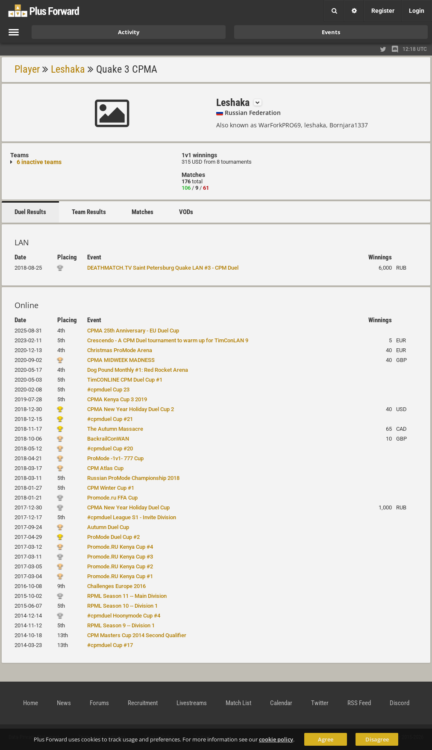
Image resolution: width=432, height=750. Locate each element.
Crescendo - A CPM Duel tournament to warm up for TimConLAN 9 (167, 340)
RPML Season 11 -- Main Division (127, 596)
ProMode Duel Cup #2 (113, 537)
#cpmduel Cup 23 (108, 389)
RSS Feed (359, 703)
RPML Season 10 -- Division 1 (122, 606)
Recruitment (143, 703)
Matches (142, 212)
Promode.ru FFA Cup (112, 497)
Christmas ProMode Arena (119, 350)
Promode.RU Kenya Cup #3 (120, 556)
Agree (325, 739)
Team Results (89, 212)
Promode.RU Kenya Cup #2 (120, 566)
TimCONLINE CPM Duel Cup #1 (124, 379)
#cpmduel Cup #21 (110, 419)
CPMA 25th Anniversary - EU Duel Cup (133, 330)
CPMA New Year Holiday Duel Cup (128, 507)
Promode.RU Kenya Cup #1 (120, 576)
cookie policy (276, 739)
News (64, 703)
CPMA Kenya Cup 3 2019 (117, 399)
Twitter (320, 703)
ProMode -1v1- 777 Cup (115, 458)
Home (30, 703)
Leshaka (68, 69)
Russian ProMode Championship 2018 (133, 478)
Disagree (377, 739)
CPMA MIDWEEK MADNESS (121, 360)
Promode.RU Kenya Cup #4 (120, 547)
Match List (238, 703)
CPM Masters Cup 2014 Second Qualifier (136, 635)
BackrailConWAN (108, 438)
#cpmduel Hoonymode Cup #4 (123, 615)
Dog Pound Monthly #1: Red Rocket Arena (137, 370)
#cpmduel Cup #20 (110, 448)
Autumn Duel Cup (108, 527)
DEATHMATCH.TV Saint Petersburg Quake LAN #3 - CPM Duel (162, 268)
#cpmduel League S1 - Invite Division (131, 517)
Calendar (281, 703)
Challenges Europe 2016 (116, 586)
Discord (399, 703)
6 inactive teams (39, 162)
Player (27, 69)
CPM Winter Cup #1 (110, 488)
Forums (99, 703)
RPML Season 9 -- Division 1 (121, 625)
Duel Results (30, 212)
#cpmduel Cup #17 (110, 645)
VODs (186, 212)
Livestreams (191, 703)
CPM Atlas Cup (105, 468)
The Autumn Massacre (115, 429)
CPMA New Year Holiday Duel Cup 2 (130, 409)
